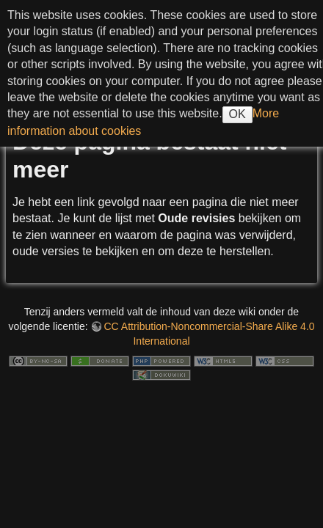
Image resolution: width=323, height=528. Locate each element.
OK (237, 114)
